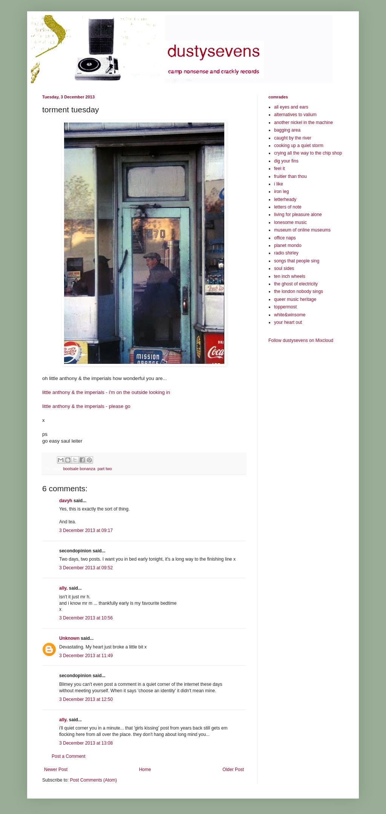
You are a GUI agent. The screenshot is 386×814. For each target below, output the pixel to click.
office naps (285, 238)
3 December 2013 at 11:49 (86, 655)
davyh (65, 500)
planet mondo (288, 245)
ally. (63, 588)
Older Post (233, 769)
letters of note (288, 207)
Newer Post (55, 769)
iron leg (281, 191)
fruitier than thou (290, 176)
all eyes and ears (291, 107)
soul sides (284, 268)
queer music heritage (295, 299)
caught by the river (292, 138)
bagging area (287, 130)
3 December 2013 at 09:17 (86, 530)
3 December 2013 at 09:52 (86, 567)
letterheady (285, 199)
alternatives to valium (295, 114)
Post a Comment (68, 756)
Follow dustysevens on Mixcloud (300, 340)
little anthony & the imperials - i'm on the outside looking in (106, 392)
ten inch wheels (289, 276)
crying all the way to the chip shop (308, 153)
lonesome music (290, 222)
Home (145, 769)
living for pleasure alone (298, 214)
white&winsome (289, 314)
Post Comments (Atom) (93, 780)
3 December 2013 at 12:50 (86, 699)
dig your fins (286, 161)
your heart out (288, 322)
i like (278, 184)
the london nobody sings (298, 291)
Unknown (69, 638)
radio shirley (286, 253)
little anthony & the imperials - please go (86, 406)
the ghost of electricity (296, 284)
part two (105, 468)
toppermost (285, 307)
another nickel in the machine (303, 122)
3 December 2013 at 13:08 (86, 743)
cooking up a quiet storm (298, 145)
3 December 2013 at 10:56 (86, 618)
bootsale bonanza (79, 468)
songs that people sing (296, 261)
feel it (279, 168)
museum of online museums (302, 230)
